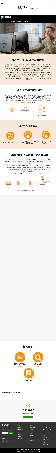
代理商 (31, 429)
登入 (29, 383)
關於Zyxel (45, 437)
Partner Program (46, 429)
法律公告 (19, 451)
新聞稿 (31, 435)
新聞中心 (32, 433)
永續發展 (44, 439)
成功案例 (44, 442)
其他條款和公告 (20, 438)
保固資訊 (19, 434)
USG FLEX (46, 101)
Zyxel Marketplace (33, 427)
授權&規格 (19, 21)
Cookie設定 (37, 451)
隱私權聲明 (31, 451)
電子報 (31, 439)
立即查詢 (38, 367)
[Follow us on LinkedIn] (10, 441)
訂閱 (11, 433)
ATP (40, 101)
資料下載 (19, 432)
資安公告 (19, 436)
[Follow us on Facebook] (3, 441)
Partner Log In (45, 427)
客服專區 (19, 427)
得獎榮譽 (32, 437)
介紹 (8, 21)
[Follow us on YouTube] (7, 441)
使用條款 (24, 451)
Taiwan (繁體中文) (34, 8)
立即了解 (20, 367)
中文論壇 (19, 429)
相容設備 (13, 21)
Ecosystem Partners (46, 432)
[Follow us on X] (3, 443)
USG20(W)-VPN (24, 102)
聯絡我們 (28, 417)
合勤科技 (44, 444)
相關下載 (26, 21)
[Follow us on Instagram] (6, 443)
